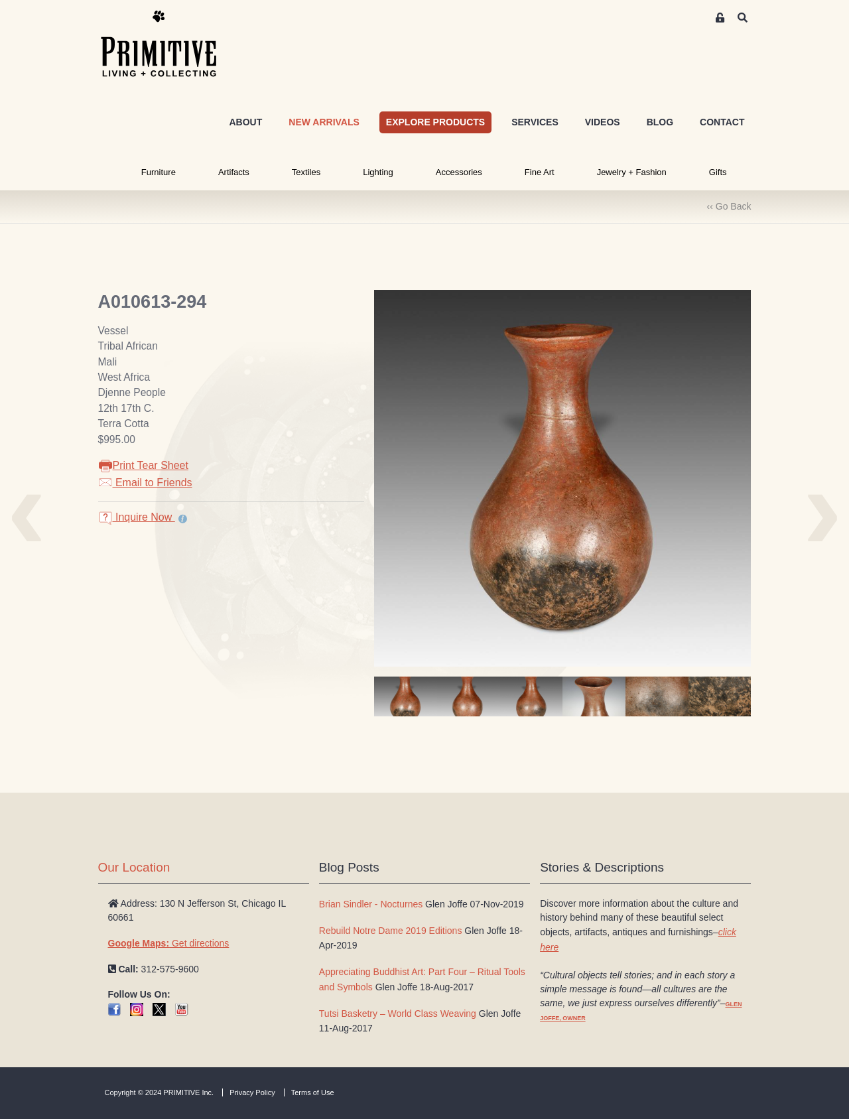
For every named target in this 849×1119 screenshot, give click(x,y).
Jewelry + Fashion (632, 172)
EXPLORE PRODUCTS (435, 122)
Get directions (168, 943)
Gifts (718, 172)
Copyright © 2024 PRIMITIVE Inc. (159, 1092)
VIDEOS (602, 122)
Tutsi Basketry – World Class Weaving (397, 1013)
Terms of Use (312, 1092)
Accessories (459, 172)
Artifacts (233, 172)
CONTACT (722, 122)
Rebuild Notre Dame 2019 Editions (390, 930)
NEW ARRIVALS (324, 122)
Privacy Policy (252, 1092)
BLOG (660, 122)
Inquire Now (136, 517)
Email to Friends (145, 482)
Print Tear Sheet (143, 465)
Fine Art (540, 172)
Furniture (158, 172)
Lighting (378, 172)
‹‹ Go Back (729, 206)
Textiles (306, 172)
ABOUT (245, 122)
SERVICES (534, 122)
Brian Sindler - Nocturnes (371, 904)
